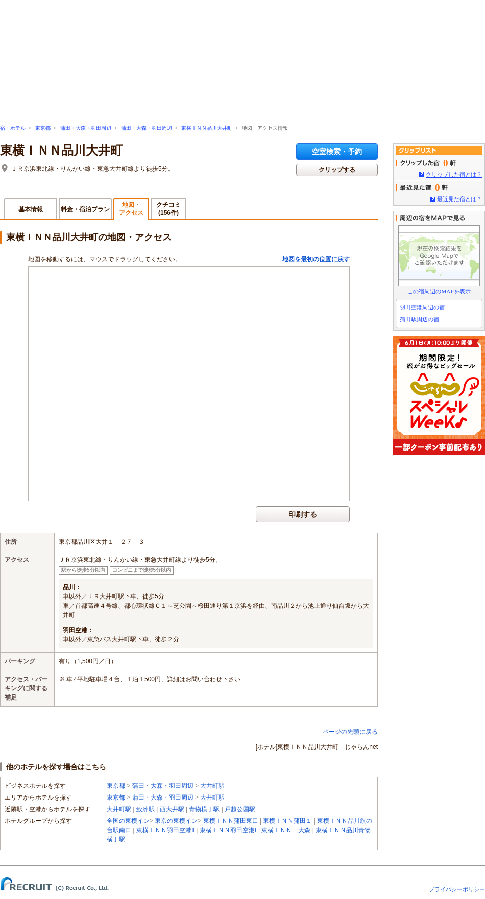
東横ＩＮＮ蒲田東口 (230, 821)
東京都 (43, 128)
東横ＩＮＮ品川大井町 (206, 128)
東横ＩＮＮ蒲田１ (287, 821)
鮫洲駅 (145, 809)
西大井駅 (172, 809)
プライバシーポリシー (457, 889)
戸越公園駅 (240, 809)
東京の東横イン (176, 821)
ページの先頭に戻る (350, 731)
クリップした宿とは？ (454, 174)
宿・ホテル (13, 128)
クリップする (337, 169)
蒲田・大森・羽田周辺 (85, 128)
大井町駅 (212, 785)
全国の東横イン (128, 821)
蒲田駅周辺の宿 (419, 319)
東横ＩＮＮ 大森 (285, 830)
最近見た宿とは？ (459, 199)
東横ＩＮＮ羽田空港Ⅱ (165, 830)
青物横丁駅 (204, 809)
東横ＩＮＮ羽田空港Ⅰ (228, 830)
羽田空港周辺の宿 (422, 307)
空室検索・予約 (337, 151)
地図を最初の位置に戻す (316, 259)
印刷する (302, 514)
